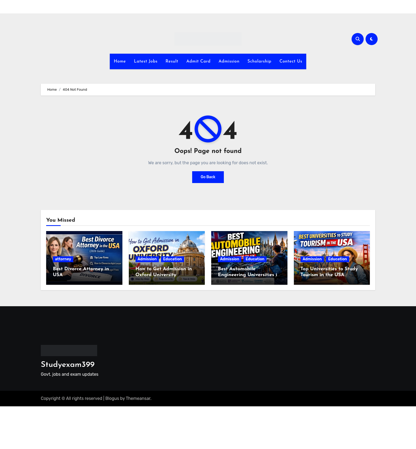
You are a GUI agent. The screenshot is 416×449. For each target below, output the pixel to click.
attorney (63, 259)
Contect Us (290, 61)
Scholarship (259, 61)
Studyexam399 (67, 365)
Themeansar (138, 398)
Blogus (112, 398)
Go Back (208, 177)
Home (120, 61)
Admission (228, 61)
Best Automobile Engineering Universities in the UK (249, 275)
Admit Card (198, 61)
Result (172, 61)
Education (172, 259)
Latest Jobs (146, 61)
